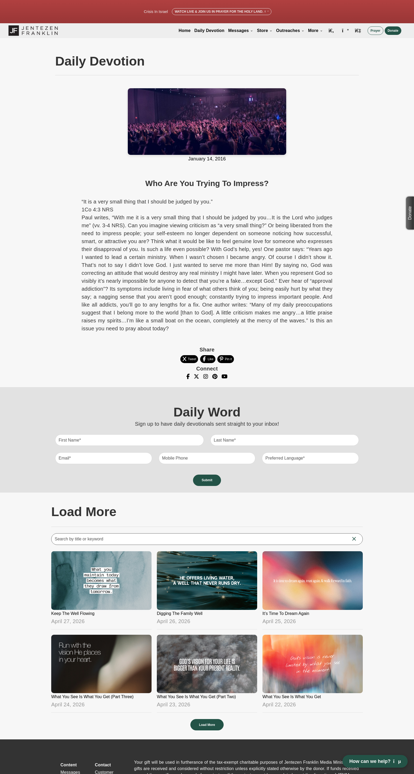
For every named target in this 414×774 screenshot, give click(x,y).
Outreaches (290, 30)
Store (264, 30)
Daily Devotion (209, 30)
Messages (240, 30)
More (315, 30)
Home (185, 30)
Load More (207, 725)
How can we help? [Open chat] (375, 761)
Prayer (375, 31)
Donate (393, 31)
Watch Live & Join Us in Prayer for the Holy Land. (222, 11)
